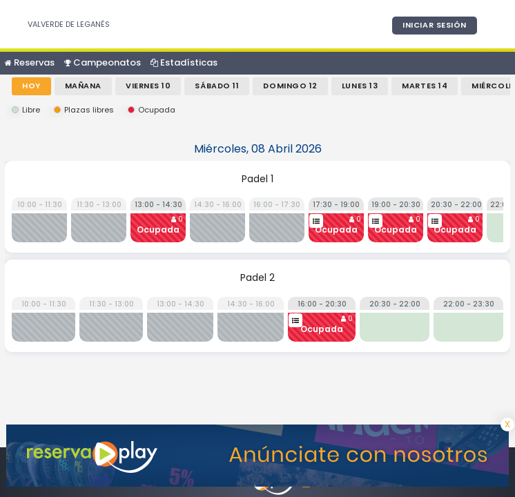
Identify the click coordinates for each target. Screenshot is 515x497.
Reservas (30, 62)
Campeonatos (102, 62)
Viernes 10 (148, 85)
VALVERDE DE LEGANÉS (69, 24)
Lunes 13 (360, 85)
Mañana (83, 85)
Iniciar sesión (434, 24)
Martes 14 (424, 85)
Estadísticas (183, 62)
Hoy (31, 85)
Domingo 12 (290, 85)
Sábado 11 (217, 85)
